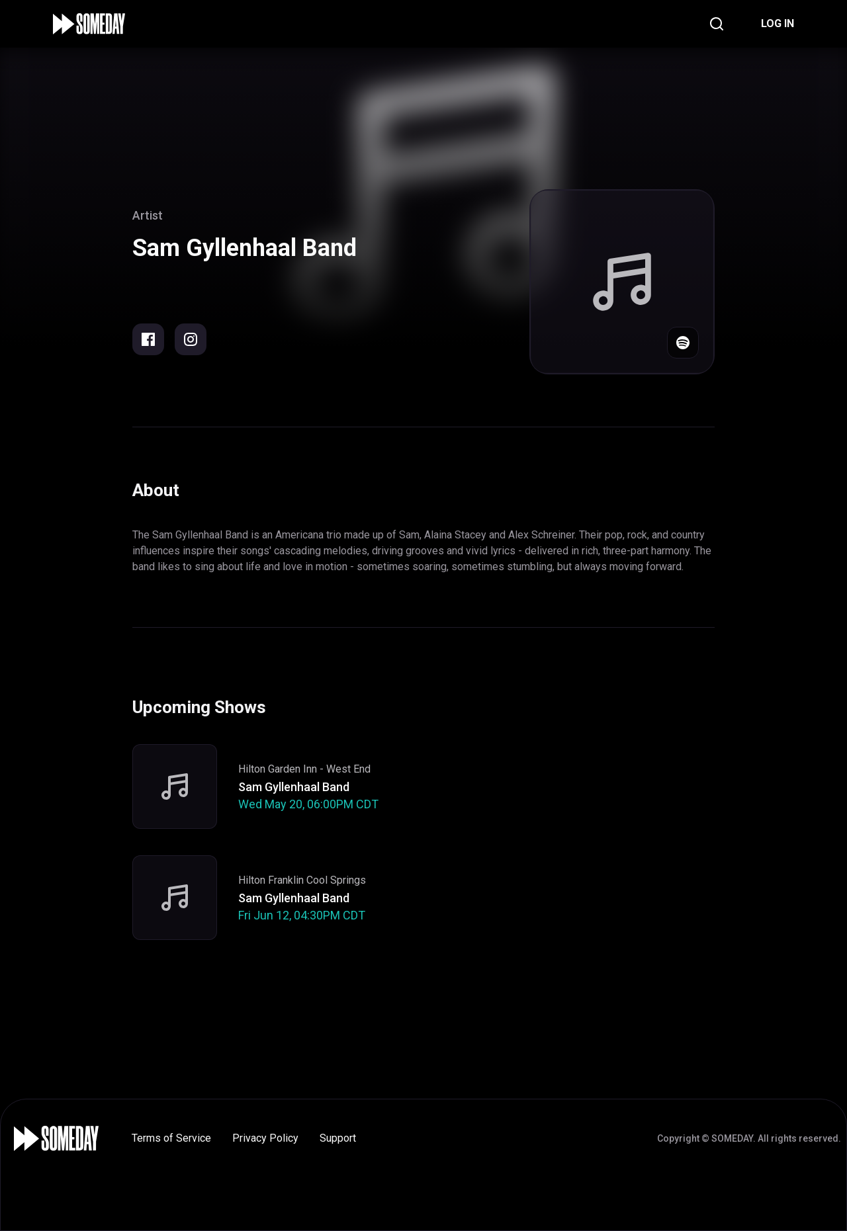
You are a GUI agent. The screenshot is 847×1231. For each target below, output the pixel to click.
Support (338, 1138)
